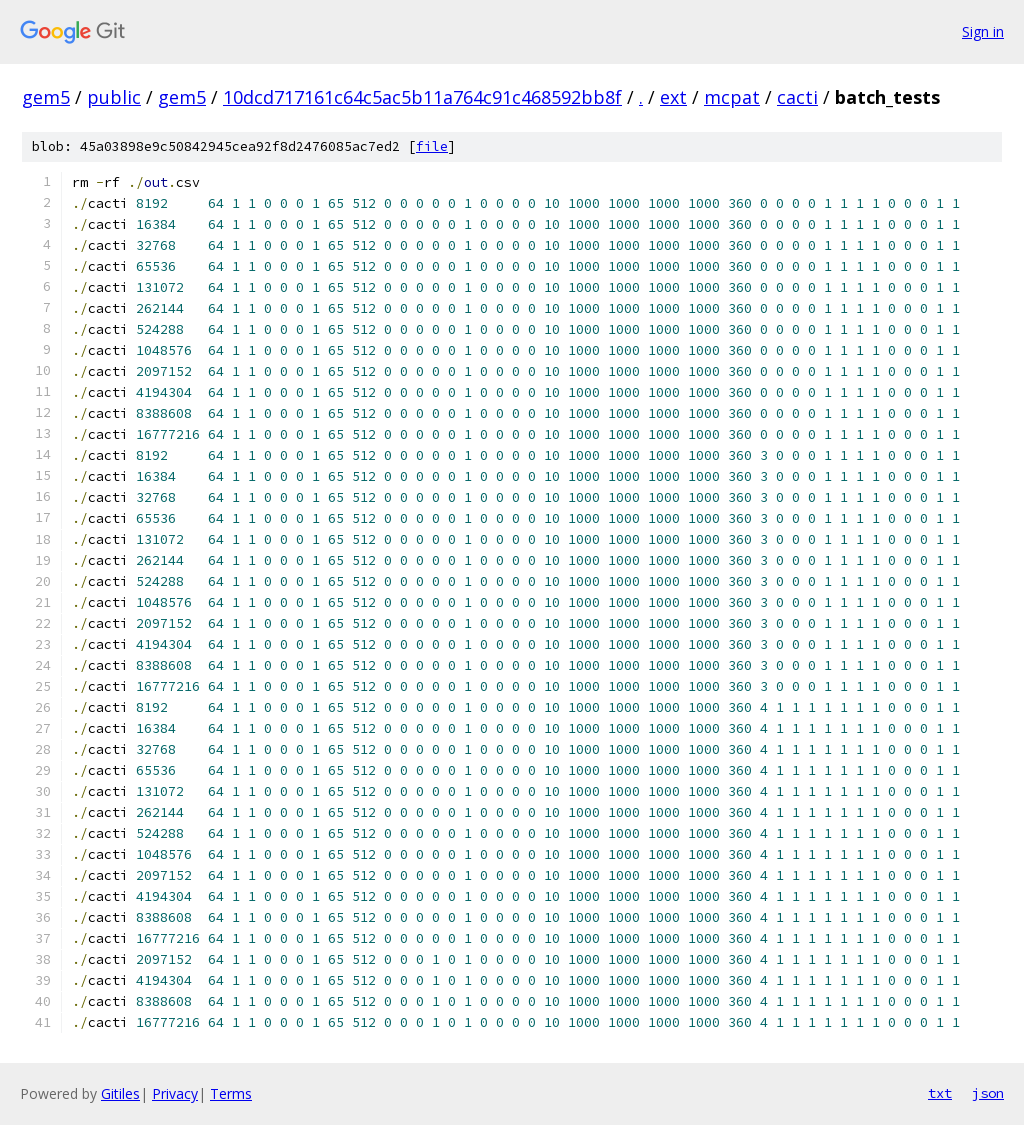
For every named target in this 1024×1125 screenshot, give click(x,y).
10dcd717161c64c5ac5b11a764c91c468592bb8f (422, 97)
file (432, 146)
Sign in (983, 31)
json (988, 1093)
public (114, 97)
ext (673, 97)
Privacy (175, 1093)
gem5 (46, 97)
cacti (797, 97)
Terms (231, 1093)
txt (940, 1093)
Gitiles (120, 1093)
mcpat (732, 97)
